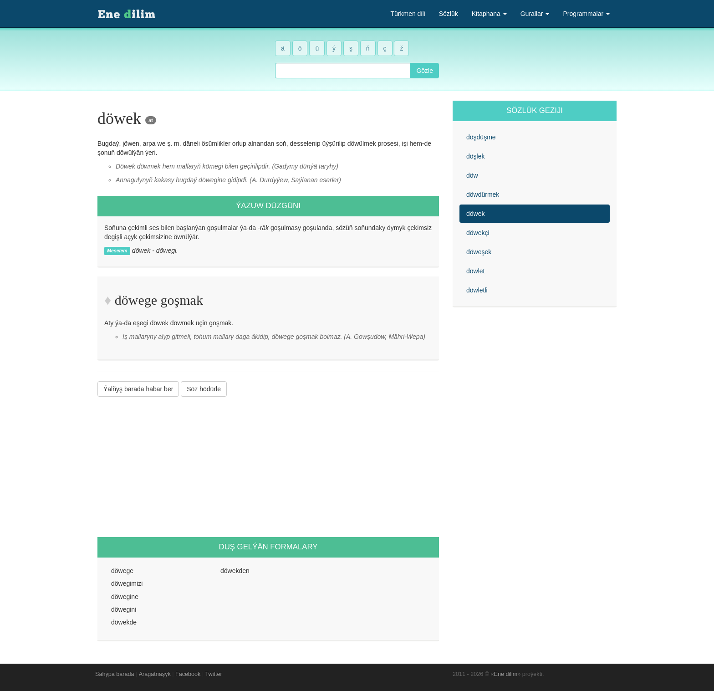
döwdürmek (482, 194)
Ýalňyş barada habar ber (138, 389)
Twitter (213, 674)
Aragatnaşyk (155, 674)
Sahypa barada (114, 674)
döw (472, 175)
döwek (475, 213)
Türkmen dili (407, 13)
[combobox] (343, 70)
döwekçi (478, 232)
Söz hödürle (204, 389)
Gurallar (535, 13)
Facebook (187, 674)
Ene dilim (506, 674)
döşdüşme (481, 137)
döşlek (475, 156)
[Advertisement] (268, 467)
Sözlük (448, 13)
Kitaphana (489, 13)
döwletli (477, 290)
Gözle (424, 70)
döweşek (478, 252)
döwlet (475, 271)
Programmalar (586, 13)
